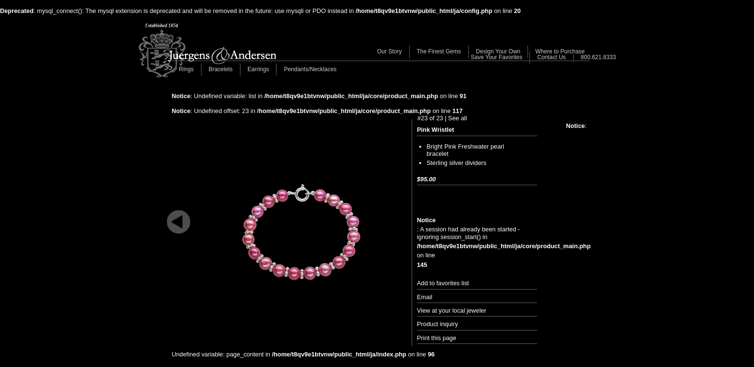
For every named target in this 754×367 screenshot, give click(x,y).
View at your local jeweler (451, 310)
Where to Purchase (560, 51)
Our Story (389, 51)
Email (424, 297)
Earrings (258, 69)
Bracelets (221, 69)
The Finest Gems (439, 51)
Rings (186, 69)
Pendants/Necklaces (310, 69)
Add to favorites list (443, 283)
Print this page (436, 338)
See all (457, 118)
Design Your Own (498, 51)
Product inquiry (437, 324)
